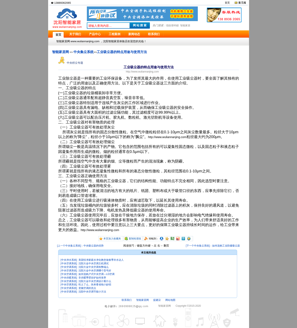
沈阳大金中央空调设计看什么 (94, 281)
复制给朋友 (135, 238)
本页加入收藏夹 (112, 238)
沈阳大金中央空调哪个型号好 (94, 270)
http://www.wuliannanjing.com (142, 71)
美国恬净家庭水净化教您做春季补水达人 (101, 259)
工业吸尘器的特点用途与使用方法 (122, 52)
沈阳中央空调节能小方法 (92, 291)
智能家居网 (60, 52)
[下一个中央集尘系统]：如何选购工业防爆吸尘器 (213, 245)
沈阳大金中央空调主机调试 (93, 263)
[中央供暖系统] (69, 277)
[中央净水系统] (69, 259)
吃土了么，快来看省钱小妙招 (94, 284)
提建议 (157, 300)
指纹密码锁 (172, 25)
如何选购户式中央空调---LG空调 (96, 274)
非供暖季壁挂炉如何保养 (92, 277)
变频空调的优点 (87, 288)
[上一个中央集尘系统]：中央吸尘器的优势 (80, 245)
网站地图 (170, 300)
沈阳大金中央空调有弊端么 (93, 267)
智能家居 (185, 25)
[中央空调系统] (69, 263)
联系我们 (127, 300)
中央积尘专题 (70, 62)
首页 (227, 2)
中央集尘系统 (83, 52)
